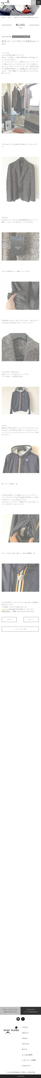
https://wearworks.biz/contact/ (25, 615)
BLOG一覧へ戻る (20, 633)
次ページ (31, 623)
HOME (3, 17)
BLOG (10, 17)
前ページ (9, 623)
